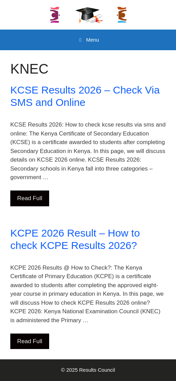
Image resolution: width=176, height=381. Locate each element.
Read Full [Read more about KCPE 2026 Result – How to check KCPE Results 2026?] (29, 341)
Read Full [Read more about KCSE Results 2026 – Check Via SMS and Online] (29, 198)
